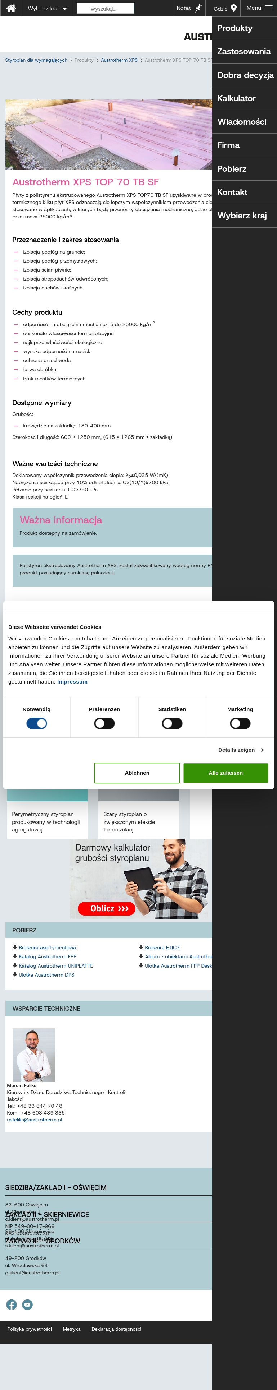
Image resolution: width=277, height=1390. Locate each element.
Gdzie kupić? (220, 10)
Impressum (72, 681)
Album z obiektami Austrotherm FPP (186, 969)
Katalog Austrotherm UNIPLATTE (56, 979)
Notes (184, 8)
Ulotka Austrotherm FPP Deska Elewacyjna (193, 979)
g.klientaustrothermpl (32, 1285)
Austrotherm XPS (119, 60)
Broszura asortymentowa (47, 960)
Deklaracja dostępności (117, 1342)
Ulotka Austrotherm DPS (47, 987)
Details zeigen (236, 750)
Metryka (72, 1342)
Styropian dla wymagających (36, 60)
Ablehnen (137, 773)
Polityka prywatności (30, 1342)
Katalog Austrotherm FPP (48, 969)
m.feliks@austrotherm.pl (34, 1132)
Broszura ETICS (162, 960)
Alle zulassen (226, 773)
